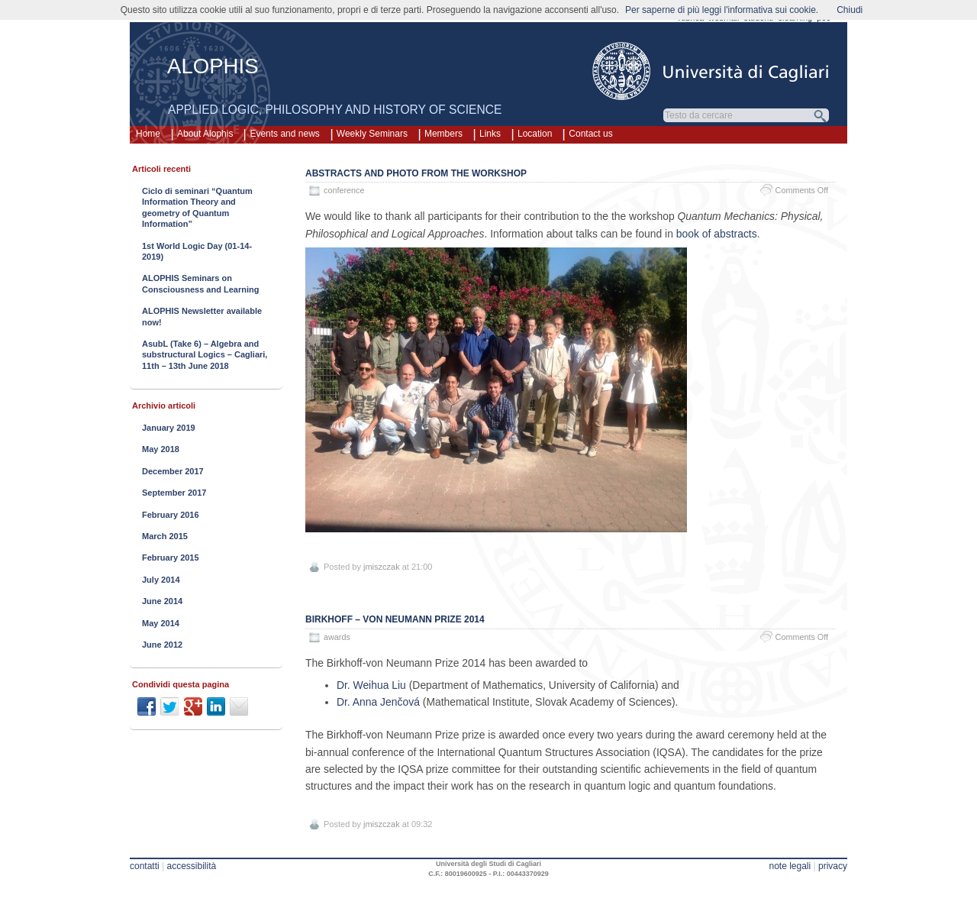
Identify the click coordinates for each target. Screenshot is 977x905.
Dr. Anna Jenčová (378, 702)
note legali (790, 866)
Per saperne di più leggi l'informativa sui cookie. (721, 10)
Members (443, 133)
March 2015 (165, 536)
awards (337, 637)
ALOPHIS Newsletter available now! (202, 316)
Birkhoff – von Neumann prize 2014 (395, 619)
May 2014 (160, 623)
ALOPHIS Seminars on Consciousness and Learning (200, 283)
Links (490, 133)
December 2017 (173, 471)
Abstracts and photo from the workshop (416, 173)
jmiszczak (381, 566)
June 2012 (162, 644)
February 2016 (170, 514)
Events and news (284, 133)
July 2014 (161, 579)
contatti (145, 866)
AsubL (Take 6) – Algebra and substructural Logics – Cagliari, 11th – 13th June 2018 (204, 354)
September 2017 (174, 492)
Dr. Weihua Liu (371, 685)
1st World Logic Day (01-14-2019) (197, 251)
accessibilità (192, 866)
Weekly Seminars (372, 133)
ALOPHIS (213, 66)
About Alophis (205, 133)
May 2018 (160, 449)
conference (344, 190)
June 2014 (162, 601)
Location (535, 133)
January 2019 (168, 427)
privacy (832, 866)
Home (148, 133)
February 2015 (170, 557)
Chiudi (850, 10)
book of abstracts (716, 234)
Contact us (590, 133)
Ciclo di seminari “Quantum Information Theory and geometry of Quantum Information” (197, 207)
